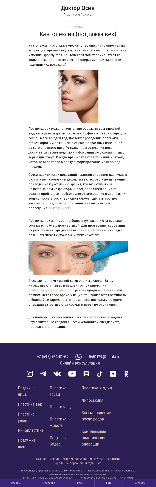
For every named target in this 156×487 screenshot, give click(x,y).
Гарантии (113, 459)
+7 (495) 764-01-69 (52, 356)
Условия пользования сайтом (83, 459)
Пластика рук (62, 406)
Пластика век (30, 404)
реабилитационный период (50, 290)
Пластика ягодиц (97, 388)
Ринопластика (31, 430)
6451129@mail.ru (104, 356)
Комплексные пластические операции (94, 438)
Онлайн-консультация (80, 363)
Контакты (139, 483)
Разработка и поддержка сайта (98, 478)
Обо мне (16, 483)
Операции (49, 483)
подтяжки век (59, 208)
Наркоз (41, 459)
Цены (80, 483)
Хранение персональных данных (78, 463)
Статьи (77, 27)
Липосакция (93, 400)
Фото (109, 483)
